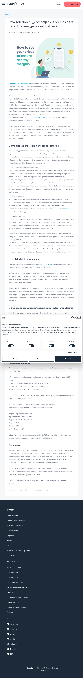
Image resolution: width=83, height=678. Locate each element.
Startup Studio (12, 530)
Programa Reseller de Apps (17, 587)
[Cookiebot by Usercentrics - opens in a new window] (72, 317)
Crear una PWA (12, 577)
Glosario (10, 612)
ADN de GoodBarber (15, 526)
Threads (11, 649)
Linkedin (12, 644)
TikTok (11, 654)
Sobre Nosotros (13, 516)
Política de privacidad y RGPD (18, 550)
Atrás (8, 14)
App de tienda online (15, 567)
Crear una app (12, 572)
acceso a (56, 209)
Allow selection (41, 359)
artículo (33, 126)
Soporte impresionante (16, 521)
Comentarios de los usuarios (18, 597)
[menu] (3, 4)
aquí (47, 490)
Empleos (10, 535)
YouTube (12, 639)
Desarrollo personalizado (17, 607)
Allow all (68, 359)
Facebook (12, 624)
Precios (10, 592)
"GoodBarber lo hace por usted (38, 117)
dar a (43, 209)
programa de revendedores (20, 84)
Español (43, 670)
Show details (72, 352)
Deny (15, 359)
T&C (8, 545)
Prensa (9, 540)
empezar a (45, 264)
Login (58, 4)
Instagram (12, 629)
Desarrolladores (13, 602)
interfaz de (65, 209)
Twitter (11, 634)
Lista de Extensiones (15, 582)
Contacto (11, 555)
